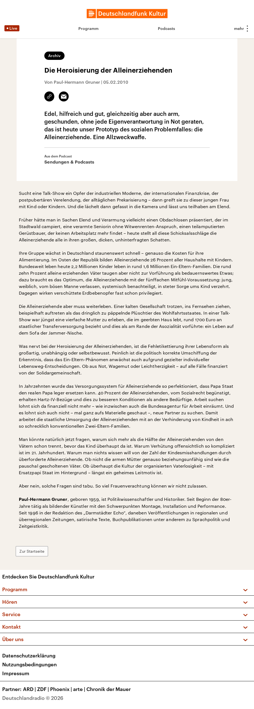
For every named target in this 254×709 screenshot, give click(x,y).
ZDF (43, 689)
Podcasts (166, 28)
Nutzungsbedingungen (29, 664)
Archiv (54, 55)
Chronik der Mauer (108, 689)
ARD (30, 689)
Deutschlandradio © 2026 (32, 698)
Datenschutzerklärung (28, 655)
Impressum (15, 673)
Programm (88, 28)
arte (79, 689)
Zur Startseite (31, 551)
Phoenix (61, 689)
